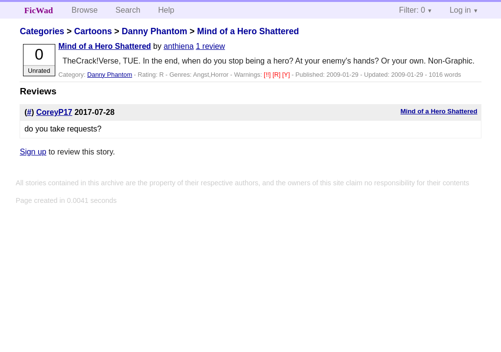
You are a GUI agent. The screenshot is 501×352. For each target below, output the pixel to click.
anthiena (178, 46)
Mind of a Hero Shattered (248, 31)
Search (127, 10)
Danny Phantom (154, 31)
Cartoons (93, 31)
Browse (84, 10)
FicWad (38, 10)
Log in (460, 10)
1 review (210, 46)
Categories (42, 31)
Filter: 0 (412, 10)
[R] (277, 74)
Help (166, 10)
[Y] (287, 74)
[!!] (268, 74)
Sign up (33, 152)
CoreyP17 (54, 112)
